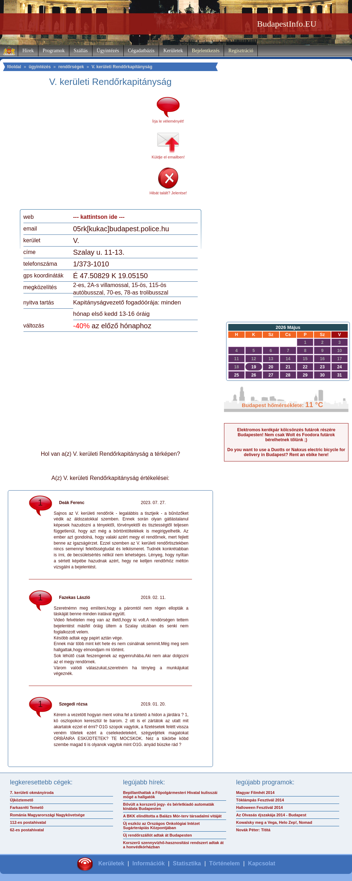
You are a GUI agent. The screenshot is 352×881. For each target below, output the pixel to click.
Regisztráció (240, 50)
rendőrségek (71, 66)
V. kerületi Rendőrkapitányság (121, 66)
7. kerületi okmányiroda (32, 792)
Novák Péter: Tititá (253, 830)
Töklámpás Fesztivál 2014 (260, 800)
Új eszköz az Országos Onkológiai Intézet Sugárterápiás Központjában (161, 825)
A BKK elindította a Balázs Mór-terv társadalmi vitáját (172, 816)
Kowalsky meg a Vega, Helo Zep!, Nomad (274, 822)
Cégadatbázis (141, 50)
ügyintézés (40, 66)
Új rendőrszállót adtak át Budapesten (157, 835)
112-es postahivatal (28, 822)
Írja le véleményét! (168, 121)
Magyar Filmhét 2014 (255, 792)
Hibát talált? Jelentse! (168, 193)
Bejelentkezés (206, 50)
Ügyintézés (108, 50)
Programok (54, 50)
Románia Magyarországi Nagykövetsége (47, 815)
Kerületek (173, 50)
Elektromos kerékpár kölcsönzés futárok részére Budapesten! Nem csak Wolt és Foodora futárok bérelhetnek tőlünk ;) (286, 434)
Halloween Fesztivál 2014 (259, 807)
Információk (148, 863)
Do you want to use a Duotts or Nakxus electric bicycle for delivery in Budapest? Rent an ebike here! (286, 452)
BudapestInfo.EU (286, 23)
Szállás (81, 50)
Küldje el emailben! (168, 157)
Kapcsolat (261, 863)
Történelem (224, 863)
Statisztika (187, 863)
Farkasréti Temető (26, 807)
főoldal (14, 66)
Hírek (28, 50)
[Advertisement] (83, 150)
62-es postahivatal (27, 830)
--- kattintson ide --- (99, 217)
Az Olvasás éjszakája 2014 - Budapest (271, 815)
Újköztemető (21, 800)
